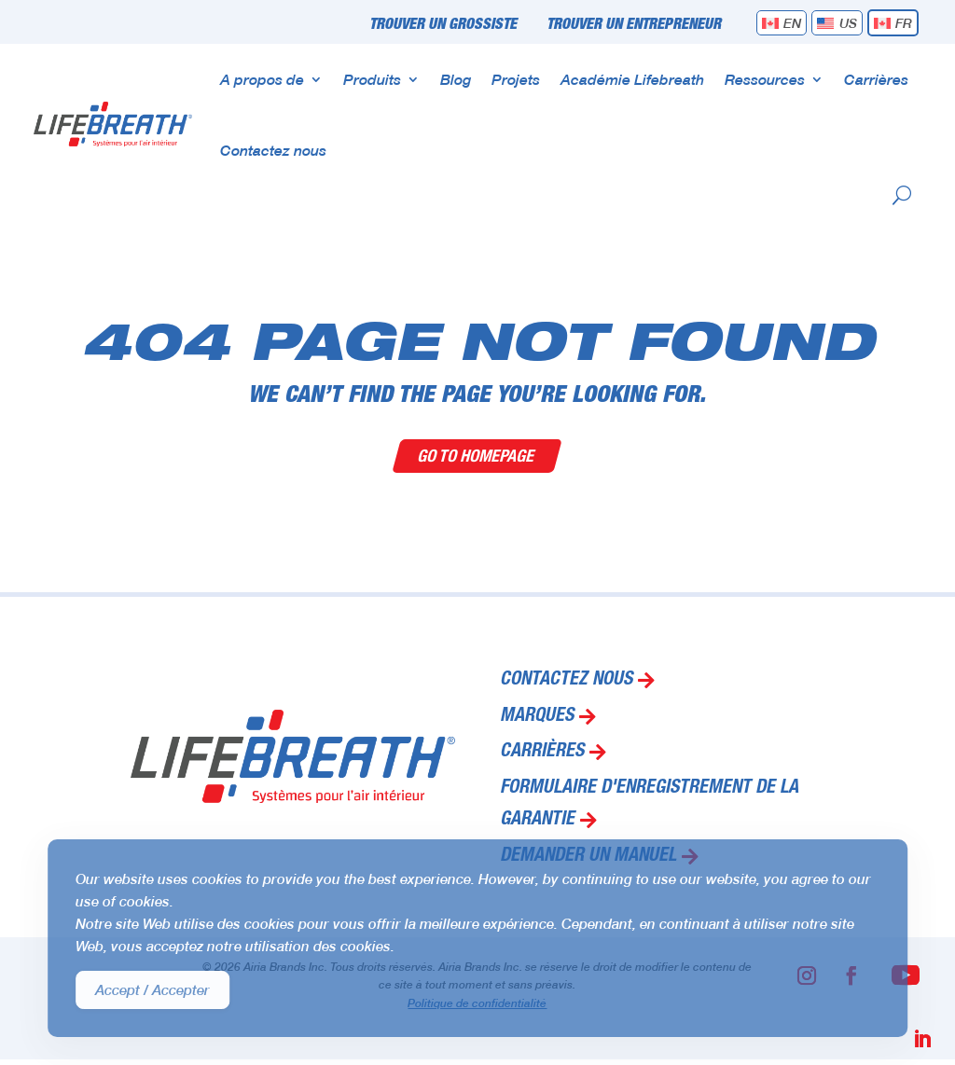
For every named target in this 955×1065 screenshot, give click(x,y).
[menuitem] (782, 23)
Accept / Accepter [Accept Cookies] (152, 989)
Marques (537, 717)
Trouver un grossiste (443, 25)
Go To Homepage (478, 455)
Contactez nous (273, 150)
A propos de (262, 79)
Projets (515, 79)
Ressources (765, 79)
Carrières (876, 79)
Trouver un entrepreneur (634, 25)
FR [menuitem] (903, 23)
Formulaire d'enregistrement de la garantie (649, 805)
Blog (455, 79)
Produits (372, 79)
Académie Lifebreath (632, 79)
